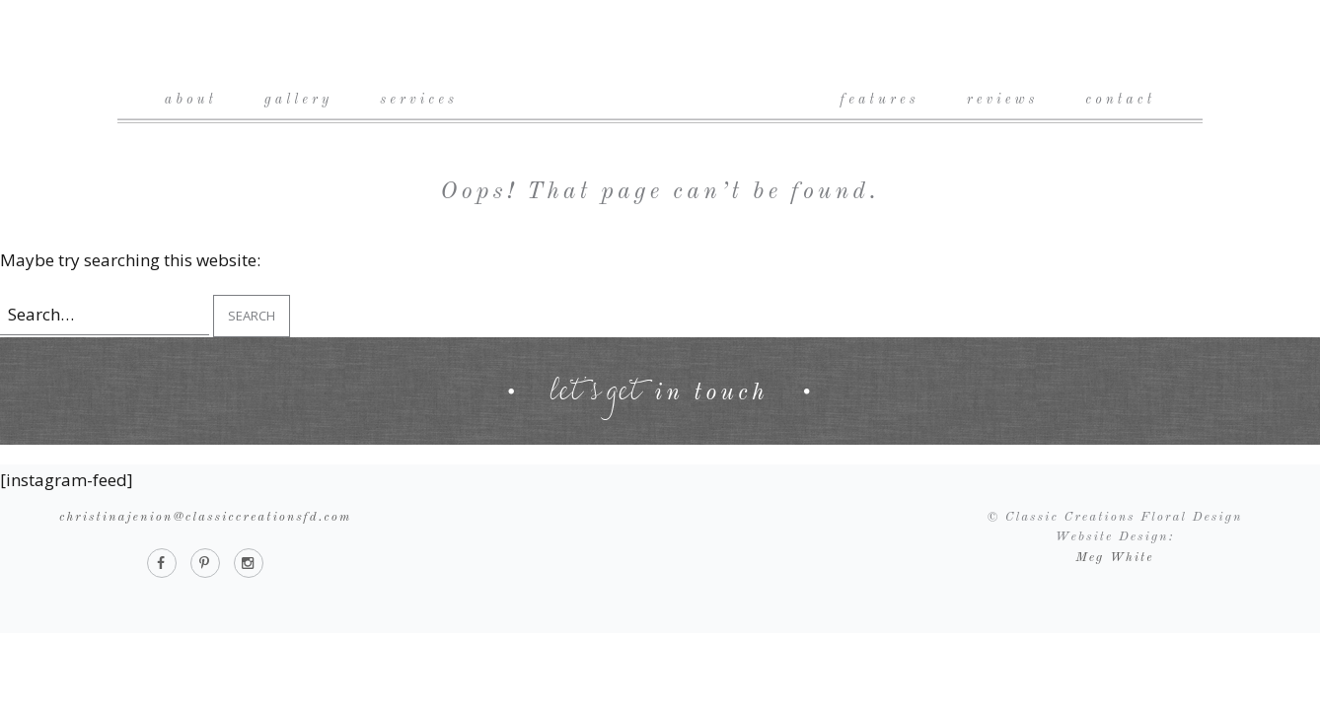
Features (880, 99)
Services (418, 99)
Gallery (298, 99)
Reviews (1003, 99)
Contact (1120, 99)
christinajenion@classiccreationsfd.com (205, 517)
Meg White (1114, 557)
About (191, 99)
